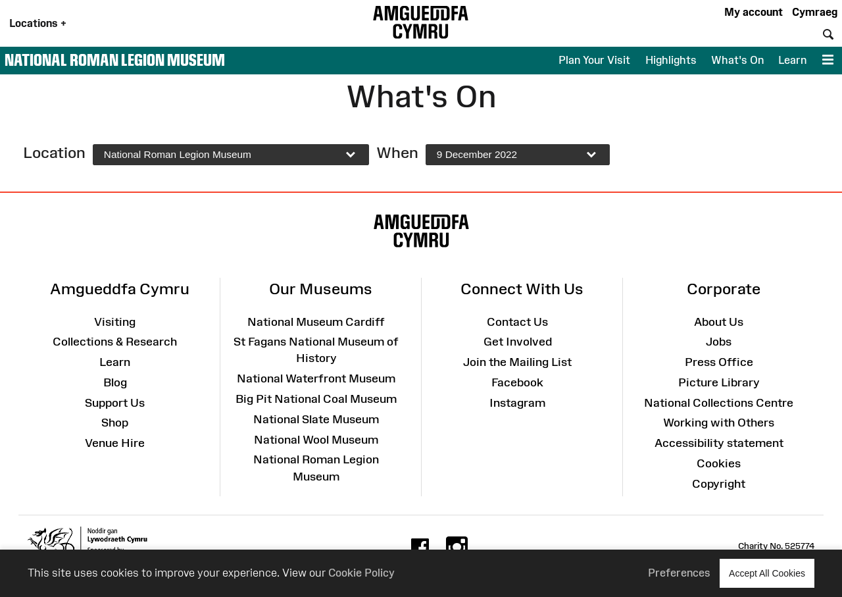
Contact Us (517, 321)
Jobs (718, 341)
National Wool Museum (316, 439)
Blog (115, 382)
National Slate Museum (316, 419)
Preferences (679, 573)
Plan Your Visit (594, 60)
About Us (718, 321)
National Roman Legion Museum (115, 60)
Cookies (719, 463)
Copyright (718, 483)
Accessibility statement (719, 443)
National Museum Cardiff (316, 321)
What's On (737, 60)
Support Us (115, 402)
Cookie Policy (361, 573)
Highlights (671, 60)
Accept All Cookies (767, 573)
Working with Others (718, 422)
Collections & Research (115, 341)
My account (753, 12)
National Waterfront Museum (316, 378)
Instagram (517, 402)
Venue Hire (115, 443)
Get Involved (517, 341)
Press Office (719, 362)
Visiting (115, 321)
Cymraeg (814, 12)
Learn (792, 60)
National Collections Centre (718, 402)
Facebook (517, 382)
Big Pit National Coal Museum (316, 398)
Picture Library (719, 382)
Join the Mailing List (517, 362)
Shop (114, 422)
